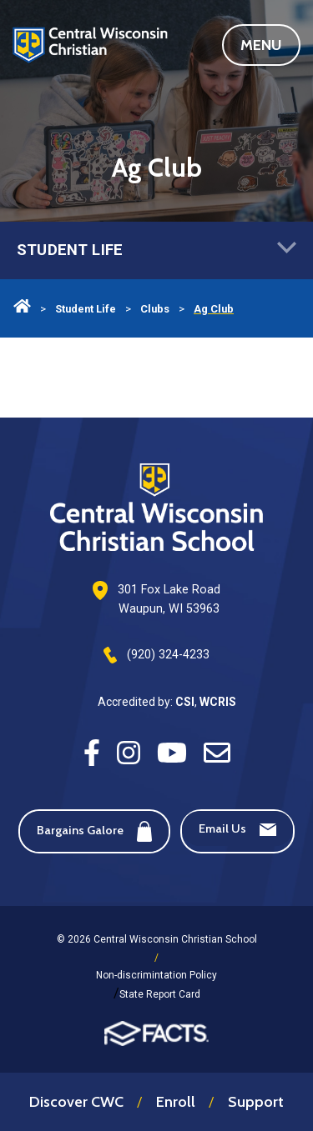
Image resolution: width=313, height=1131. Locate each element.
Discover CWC (76, 1102)
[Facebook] (91, 751)
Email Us (237, 828)
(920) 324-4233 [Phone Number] (168, 655)
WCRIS (217, 701)
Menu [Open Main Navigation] (270, 45)
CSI (184, 701)
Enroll (175, 1102)
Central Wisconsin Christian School (90, 58)
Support (256, 1102)
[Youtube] (172, 751)
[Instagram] (128, 751)
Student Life (156, 250)
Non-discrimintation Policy (156, 975)
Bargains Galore (94, 831)
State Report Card (159, 994)
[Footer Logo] (156, 509)
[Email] (217, 751)
